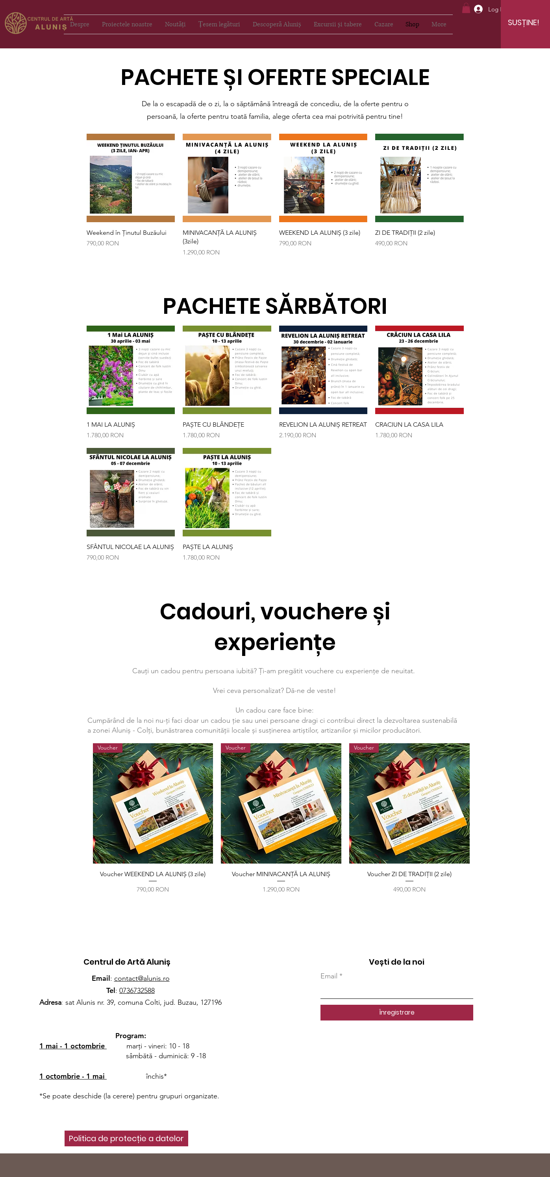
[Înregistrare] (396, 1012)
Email (328, 976)
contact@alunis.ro (142, 978)
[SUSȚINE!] (523, 22)
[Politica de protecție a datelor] (126, 1138)
